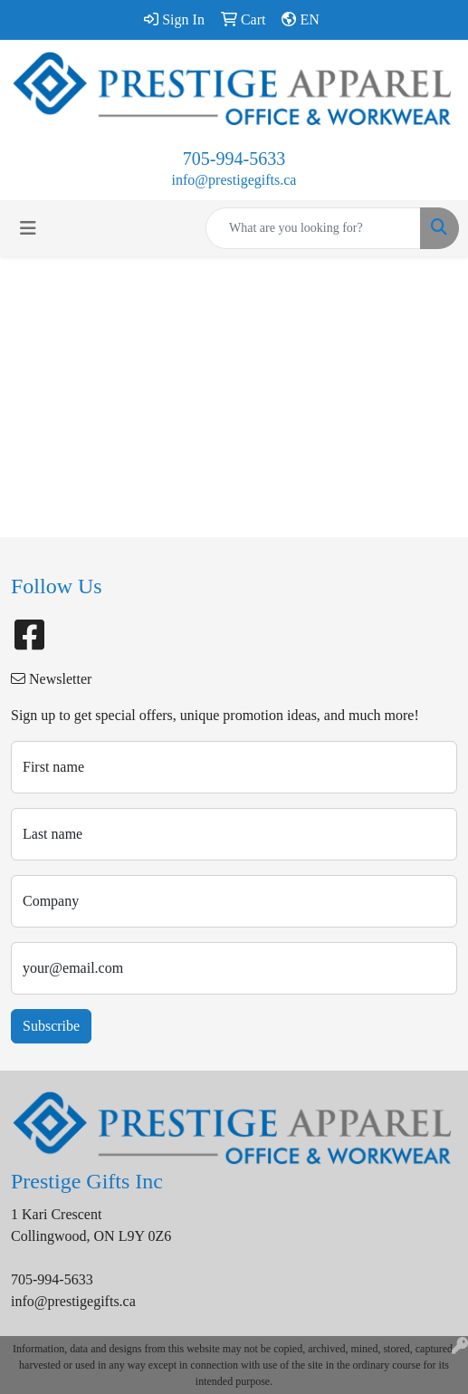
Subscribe (51, 1025)
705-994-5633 (234, 158)
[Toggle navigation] (28, 228)
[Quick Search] (313, 228)
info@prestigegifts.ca (234, 179)
